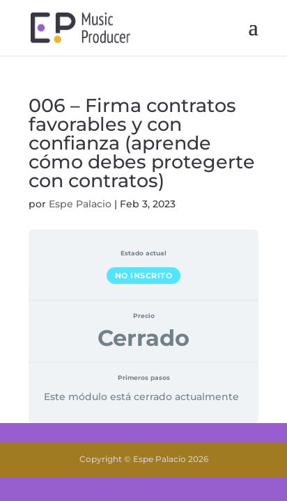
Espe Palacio (80, 204)
